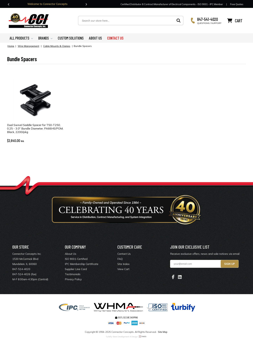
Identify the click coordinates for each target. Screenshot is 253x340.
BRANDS (45, 38)
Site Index (123, 264)
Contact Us (124, 253)
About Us (70, 253)
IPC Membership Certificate (81, 264)
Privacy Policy (73, 279)
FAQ (120, 259)
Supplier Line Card (76, 269)
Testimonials (72, 274)
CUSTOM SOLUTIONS (71, 38)
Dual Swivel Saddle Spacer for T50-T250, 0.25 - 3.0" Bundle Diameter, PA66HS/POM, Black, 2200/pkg (35, 128)
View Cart (123, 269)
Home (11, 46)
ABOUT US (95, 38)
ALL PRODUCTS (21, 38)
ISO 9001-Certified (76, 259)
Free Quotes (236, 4)
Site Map (162, 332)
